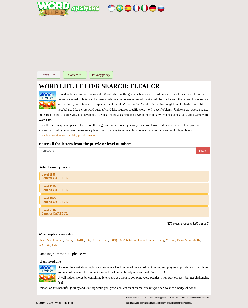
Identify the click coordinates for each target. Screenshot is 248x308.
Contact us (74, 75)
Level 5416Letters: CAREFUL (55, 211)
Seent (50, 240)
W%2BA (44, 245)
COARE (79, 240)
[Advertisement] (124, 43)
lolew (141, 240)
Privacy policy (101, 75)
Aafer (54, 245)
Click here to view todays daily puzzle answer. (67, 135)
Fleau (42, 240)
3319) (113, 240)
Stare (188, 240)
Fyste (104, 240)
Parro (180, 240)
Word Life (48, 75)
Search (203, 150)
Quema (150, 240)
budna (59, 240)
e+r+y (160, 240)
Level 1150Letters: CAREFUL (55, 176)
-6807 (196, 240)
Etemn (96, 240)
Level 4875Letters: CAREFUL (55, 200)
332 (88, 240)
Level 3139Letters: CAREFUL (55, 188)
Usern (68, 240)
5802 (121, 240)
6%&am (131, 240)
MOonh (170, 240)
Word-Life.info (64, 302)
